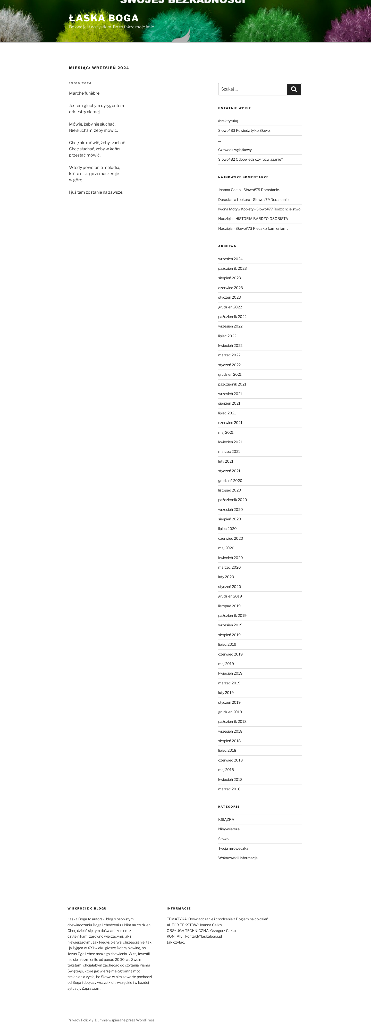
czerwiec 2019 (230, 654)
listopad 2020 (229, 490)
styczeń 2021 (229, 471)
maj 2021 (226, 432)
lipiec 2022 (227, 336)
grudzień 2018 (230, 712)
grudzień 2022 (230, 307)
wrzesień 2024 (230, 259)
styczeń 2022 (229, 365)
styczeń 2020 (229, 586)
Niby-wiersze (229, 829)
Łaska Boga (104, 18)
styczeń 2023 (229, 297)
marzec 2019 (229, 683)
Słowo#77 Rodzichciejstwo (278, 209)
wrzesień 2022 (230, 326)
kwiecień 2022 (230, 345)
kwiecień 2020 (230, 557)
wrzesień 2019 (230, 625)
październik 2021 (232, 384)
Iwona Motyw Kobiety (236, 209)
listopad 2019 (229, 606)
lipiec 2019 (227, 644)
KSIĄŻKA (226, 819)
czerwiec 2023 (230, 287)
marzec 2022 (229, 355)
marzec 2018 (229, 789)
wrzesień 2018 (230, 731)
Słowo (223, 839)
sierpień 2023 (229, 278)
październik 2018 (232, 721)
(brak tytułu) (228, 121)
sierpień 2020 (229, 519)
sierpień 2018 (229, 741)
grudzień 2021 (230, 374)
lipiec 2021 (227, 413)
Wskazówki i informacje (238, 858)
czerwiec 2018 (230, 760)
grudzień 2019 (230, 596)
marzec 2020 (229, 567)
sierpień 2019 (229, 635)
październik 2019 (232, 615)
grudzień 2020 (230, 480)
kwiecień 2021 (230, 442)
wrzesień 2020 (230, 509)
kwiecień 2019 (230, 673)
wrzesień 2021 (230, 393)
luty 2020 (226, 577)
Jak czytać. (176, 942)
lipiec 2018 (227, 750)
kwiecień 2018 (230, 779)
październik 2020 (232, 499)
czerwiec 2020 (230, 538)
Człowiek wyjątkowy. (235, 150)
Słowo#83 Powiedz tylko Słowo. (244, 130)
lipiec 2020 (227, 528)
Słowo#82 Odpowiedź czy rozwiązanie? (250, 159)
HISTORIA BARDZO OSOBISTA (261, 218)
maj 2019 (226, 663)
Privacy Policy (79, 1020)
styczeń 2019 (229, 702)
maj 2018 (226, 769)
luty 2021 (225, 461)
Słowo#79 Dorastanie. (261, 189)
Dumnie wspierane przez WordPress (125, 1020)
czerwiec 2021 (230, 422)
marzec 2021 (229, 451)
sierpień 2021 (229, 403)
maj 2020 (226, 548)
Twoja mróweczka (233, 848)
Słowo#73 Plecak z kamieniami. (261, 228)
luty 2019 (226, 692)
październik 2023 (232, 268)
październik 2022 (232, 316)
